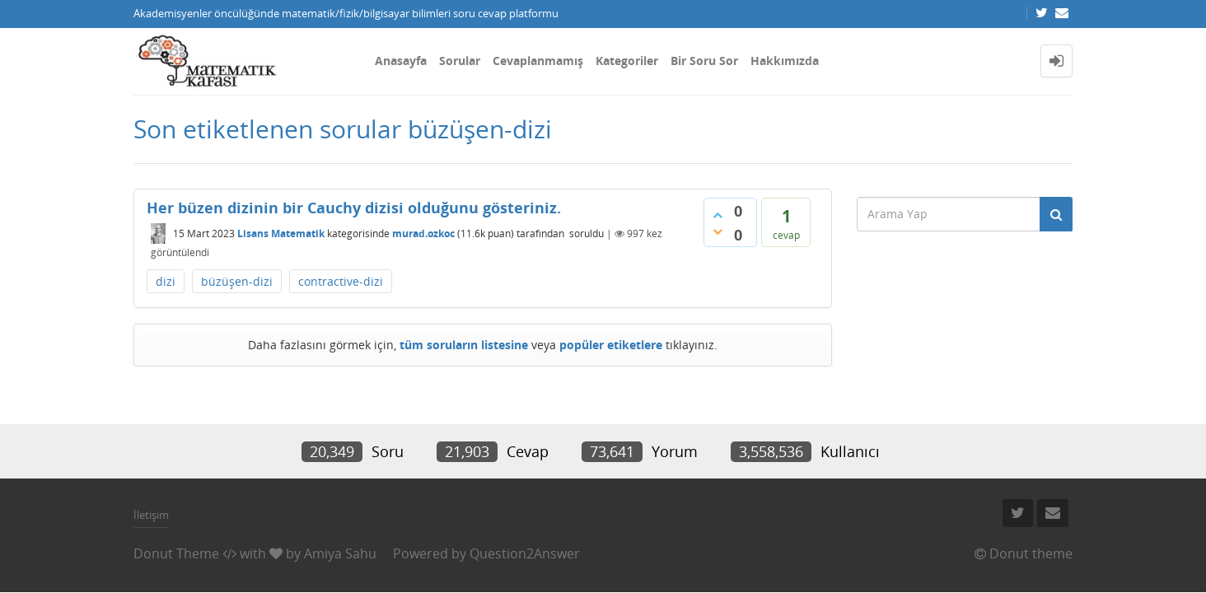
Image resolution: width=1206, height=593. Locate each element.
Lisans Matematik (281, 233)
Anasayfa (401, 60)
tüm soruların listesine (464, 345)
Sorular (459, 60)
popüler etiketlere (610, 345)
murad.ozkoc (423, 233)
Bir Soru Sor (704, 60)
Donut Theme (176, 553)
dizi (165, 281)
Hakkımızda (784, 60)
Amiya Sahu (340, 553)
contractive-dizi (340, 281)
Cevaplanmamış (538, 60)
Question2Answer (525, 553)
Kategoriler (627, 60)
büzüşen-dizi (237, 281)
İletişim (151, 514)
